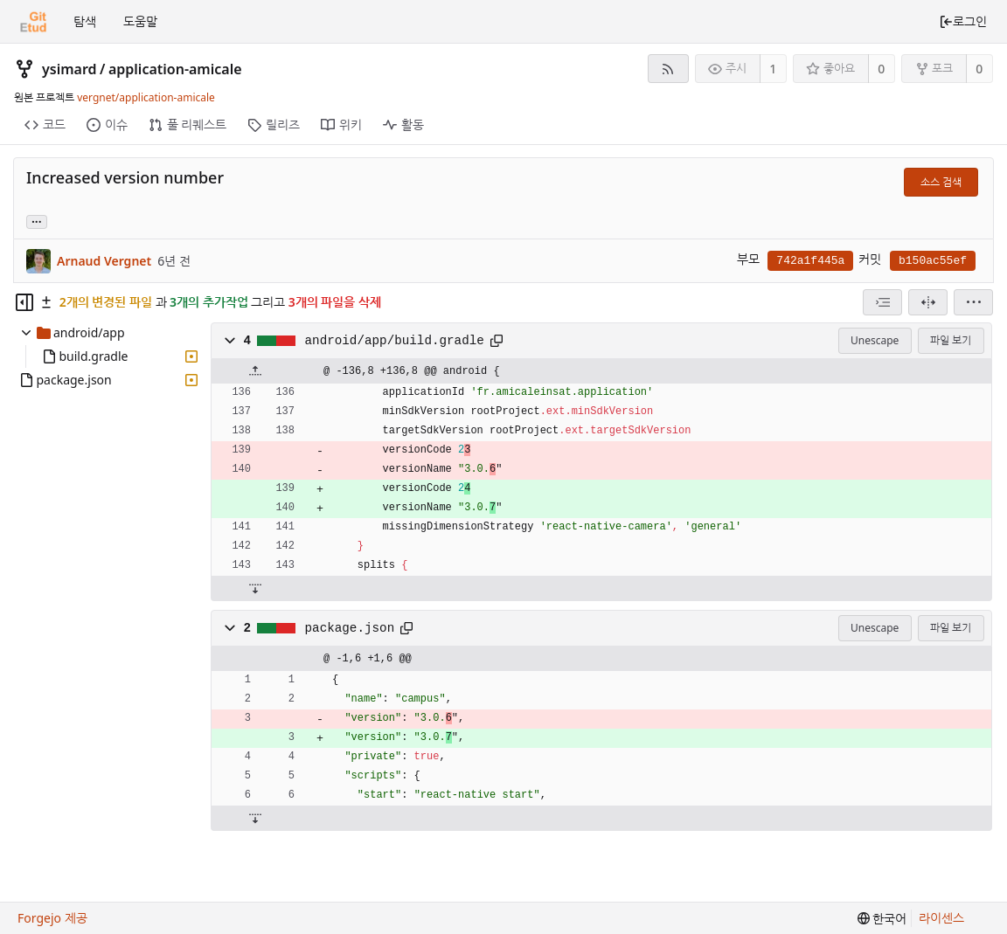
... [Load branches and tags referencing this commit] (36, 220)
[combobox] (882, 302)
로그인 (963, 21)
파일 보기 (950, 340)
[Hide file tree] (24, 302)
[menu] (973, 302)
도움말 (140, 21)
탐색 (84, 21)
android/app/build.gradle (394, 341)
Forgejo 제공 (52, 918)
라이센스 (941, 918)
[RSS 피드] (668, 68)
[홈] (33, 22)
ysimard (69, 69)
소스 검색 (941, 182)
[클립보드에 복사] (496, 341)
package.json (350, 628)
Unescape (875, 340)
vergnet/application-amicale (146, 97)
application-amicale (175, 69)
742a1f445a (810, 260)
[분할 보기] (928, 302)
